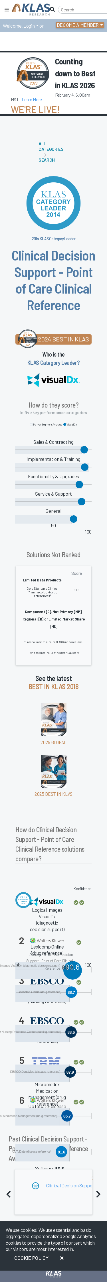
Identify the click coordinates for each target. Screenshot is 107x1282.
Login (29, 26)
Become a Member (78, 25)
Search (47, 159)
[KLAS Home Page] (29, 9)
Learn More (32, 99)
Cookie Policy (31, 1258)
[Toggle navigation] (7, 9)
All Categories (51, 146)
